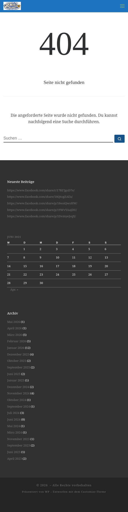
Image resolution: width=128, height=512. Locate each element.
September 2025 (18, 367)
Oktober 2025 (16, 361)
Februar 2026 (16, 341)
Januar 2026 (15, 348)
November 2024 (18, 393)
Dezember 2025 (18, 354)
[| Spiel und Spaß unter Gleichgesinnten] (12, 5)
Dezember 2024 (18, 387)
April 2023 (14, 458)
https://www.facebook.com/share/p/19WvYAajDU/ (42, 210)
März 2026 (14, 335)
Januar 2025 (15, 380)
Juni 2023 (13, 452)
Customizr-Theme (93, 491)
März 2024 (14, 432)
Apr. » (14, 289)
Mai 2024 (13, 426)
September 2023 (18, 445)
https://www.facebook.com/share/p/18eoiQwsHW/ (42, 203)
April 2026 (14, 328)
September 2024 (18, 406)
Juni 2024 (13, 419)
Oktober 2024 (16, 400)
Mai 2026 (13, 322)
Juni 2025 (13, 374)
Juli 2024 (13, 413)
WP (47, 491)
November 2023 (18, 439)
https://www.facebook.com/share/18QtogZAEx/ (40, 197)
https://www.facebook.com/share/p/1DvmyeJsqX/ (41, 216)
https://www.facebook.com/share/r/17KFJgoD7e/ (40, 190)
